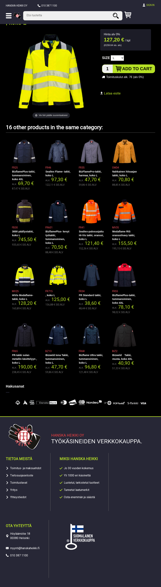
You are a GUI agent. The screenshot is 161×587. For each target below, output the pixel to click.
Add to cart (137, 68)
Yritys (13, 490)
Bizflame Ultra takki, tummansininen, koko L (91, 359)
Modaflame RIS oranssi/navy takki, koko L (123, 235)
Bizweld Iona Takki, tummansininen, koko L (56, 359)
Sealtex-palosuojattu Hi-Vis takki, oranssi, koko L (91, 235)
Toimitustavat (18, 482)
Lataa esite (110, 93)
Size (106, 58)
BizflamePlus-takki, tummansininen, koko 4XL (23, 175)
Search (116, 15)
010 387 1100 (49, 5)
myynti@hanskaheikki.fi (25, 548)
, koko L (50, 295)
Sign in (150, 5)
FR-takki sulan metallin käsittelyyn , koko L (24, 359)
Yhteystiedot (18, 497)
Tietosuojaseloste (21, 475)
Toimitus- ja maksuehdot (25, 468)
